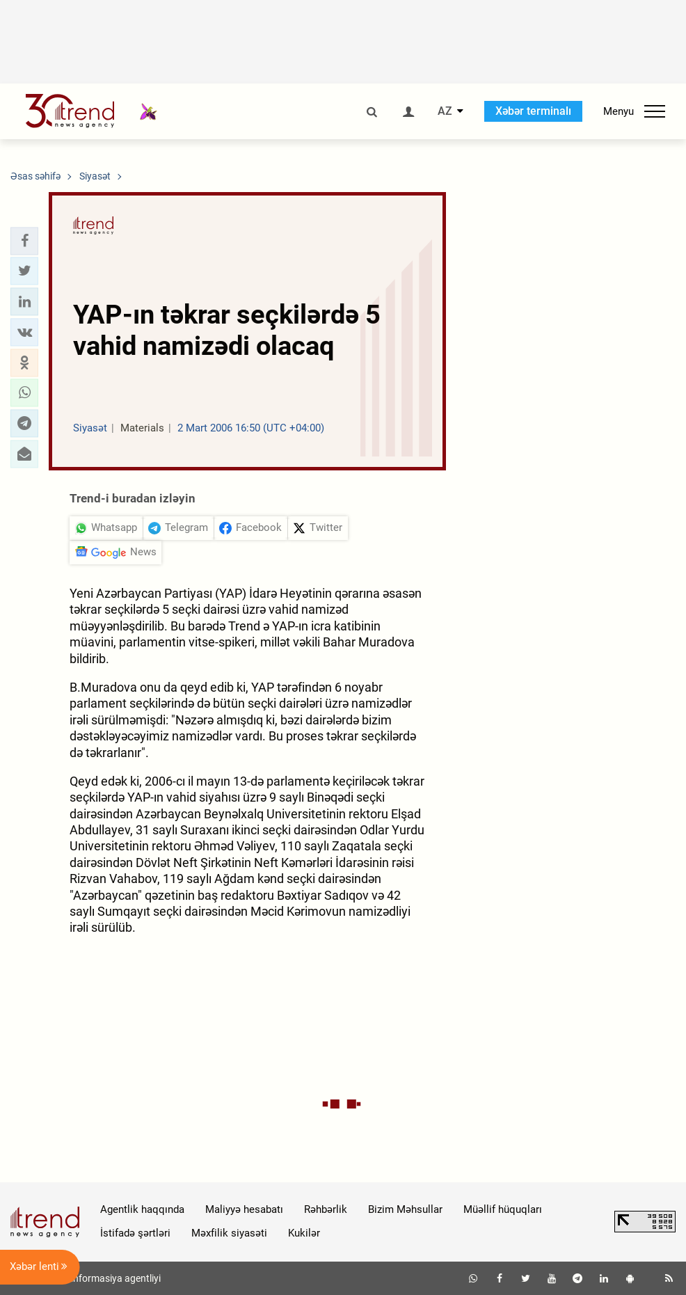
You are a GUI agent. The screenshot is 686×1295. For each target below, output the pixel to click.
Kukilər (304, 1233)
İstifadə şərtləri (135, 1233)
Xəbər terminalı (533, 111)
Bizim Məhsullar (405, 1209)
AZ (445, 111)
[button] (24, 241)
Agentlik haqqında (142, 1209)
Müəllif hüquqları (502, 1209)
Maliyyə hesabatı (244, 1209)
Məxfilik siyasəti (229, 1233)
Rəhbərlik (325, 1209)
